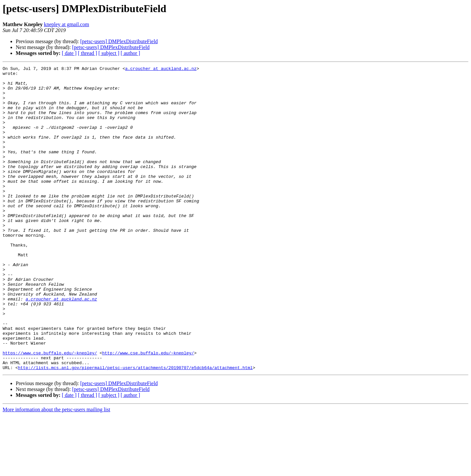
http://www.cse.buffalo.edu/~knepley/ (148, 411)
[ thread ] (87, 53)
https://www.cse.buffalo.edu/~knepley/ (50, 411)
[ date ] (69, 53)
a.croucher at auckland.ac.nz (160, 69)
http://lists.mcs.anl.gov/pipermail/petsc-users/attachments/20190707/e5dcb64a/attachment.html (135, 428)
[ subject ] (108, 53)
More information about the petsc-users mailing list (56, 470)
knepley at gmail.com (66, 24)
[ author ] (130, 53)
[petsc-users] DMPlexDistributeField (119, 41)
